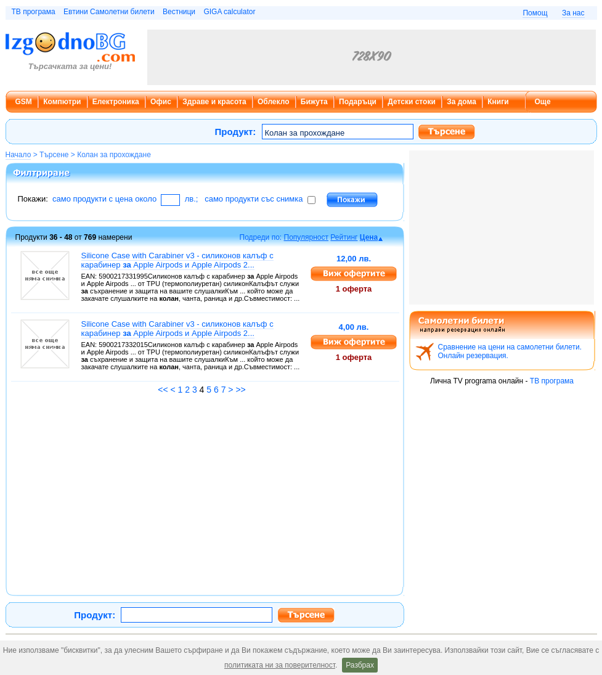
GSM (23, 101)
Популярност (306, 237)
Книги (497, 101)
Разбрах (360, 665)
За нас (573, 13)
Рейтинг (343, 237)
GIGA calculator (229, 11)
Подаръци (357, 101)
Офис (160, 101)
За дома (461, 101)
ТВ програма (33, 11)
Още (543, 101)
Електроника (115, 101)
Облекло (274, 101)
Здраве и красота (214, 101)
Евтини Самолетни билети (109, 11)
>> (240, 390)
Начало (18, 154)
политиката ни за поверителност (279, 665)
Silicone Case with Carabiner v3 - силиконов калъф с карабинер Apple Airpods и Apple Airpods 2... (177, 260)
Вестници (179, 11)
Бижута (314, 101)
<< (163, 390)
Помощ (535, 13)
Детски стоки (411, 101)
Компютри (62, 101)
